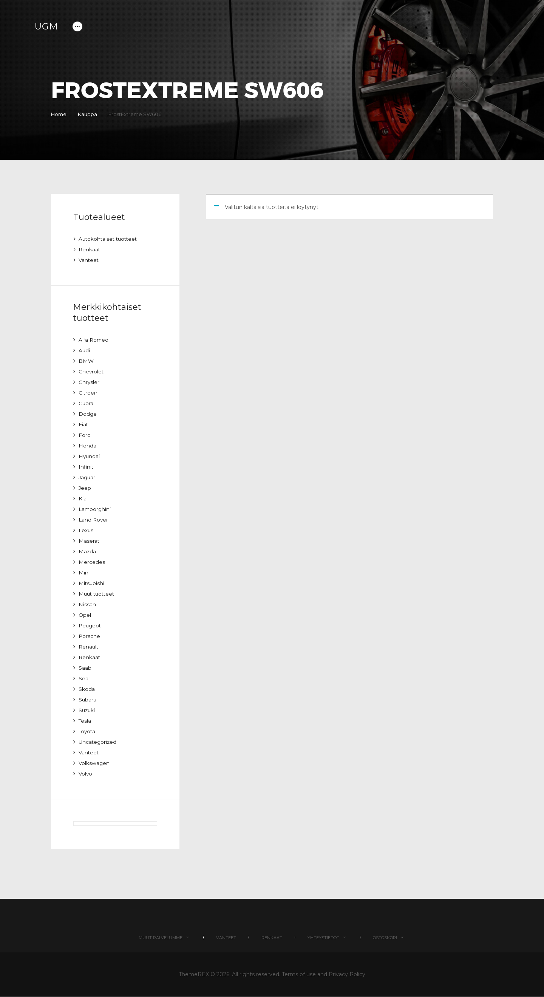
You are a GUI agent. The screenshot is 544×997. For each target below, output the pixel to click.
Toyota (87, 731)
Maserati (90, 540)
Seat (85, 678)
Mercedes (92, 562)
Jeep (85, 488)
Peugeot (90, 625)
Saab (85, 667)
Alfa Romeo (94, 339)
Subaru (88, 699)
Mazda (87, 551)
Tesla (85, 720)
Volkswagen (94, 763)
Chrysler (89, 382)
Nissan (87, 604)
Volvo (86, 773)
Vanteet (89, 260)
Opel (85, 615)
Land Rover (94, 519)
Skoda (87, 689)
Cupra (86, 403)
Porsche (89, 636)
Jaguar (87, 477)
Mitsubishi (92, 583)
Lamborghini (95, 509)
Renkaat (90, 249)
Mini (84, 572)
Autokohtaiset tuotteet (109, 238)
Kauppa (90, 114)
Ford (85, 435)
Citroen (88, 392)
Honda (87, 445)
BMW (86, 361)
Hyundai (89, 456)
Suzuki (87, 710)
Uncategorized (98, 741)
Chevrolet (91, 371)
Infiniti (87, 466)
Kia (83, 498)
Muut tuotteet (98, 593)
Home (58, 114)
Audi (84, 350)
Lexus (86, 530)
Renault (89, 646)
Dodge (88, 413)
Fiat (83, 424)
